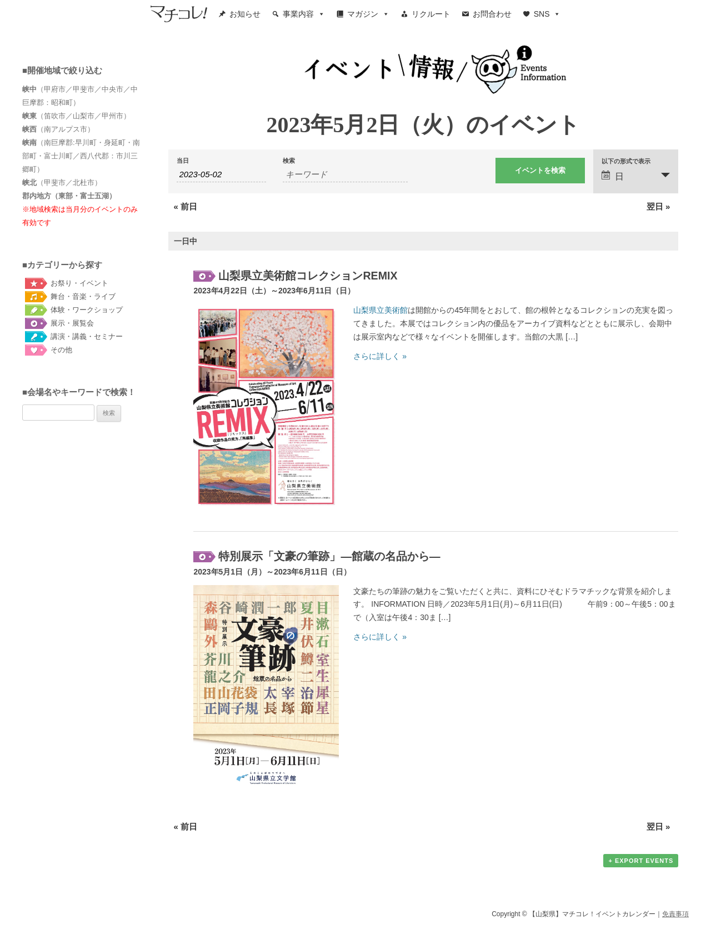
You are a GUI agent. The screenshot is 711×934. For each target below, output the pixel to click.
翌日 (658, 206)
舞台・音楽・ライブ (83, 296)
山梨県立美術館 (380, 310)
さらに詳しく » (380, 356)
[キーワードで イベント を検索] (345, 174)
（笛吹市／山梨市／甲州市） (76, 116)
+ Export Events (640, 860)
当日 (183, 161)
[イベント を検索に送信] (540, 170)
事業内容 (304, 13)
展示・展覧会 (72, 323)
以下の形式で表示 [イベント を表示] (626, 161)
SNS (547, 13)
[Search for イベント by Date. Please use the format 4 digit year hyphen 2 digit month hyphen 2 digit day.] (221, 174)
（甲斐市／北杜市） (62, 182)
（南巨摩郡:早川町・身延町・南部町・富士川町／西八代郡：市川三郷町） (81, 155)
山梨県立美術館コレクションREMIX (307, 275)
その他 (61, 350)
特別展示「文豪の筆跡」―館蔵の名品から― (329, 556)
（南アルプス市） (58, 129)
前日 (186, 206)
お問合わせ (492, 13)
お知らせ (245, 13)
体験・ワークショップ (87, 310)
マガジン (368, 13)
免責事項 (675, 914)
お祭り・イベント (79, 283)
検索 (289, 161)
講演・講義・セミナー (87, 336)
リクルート (431, 13)
